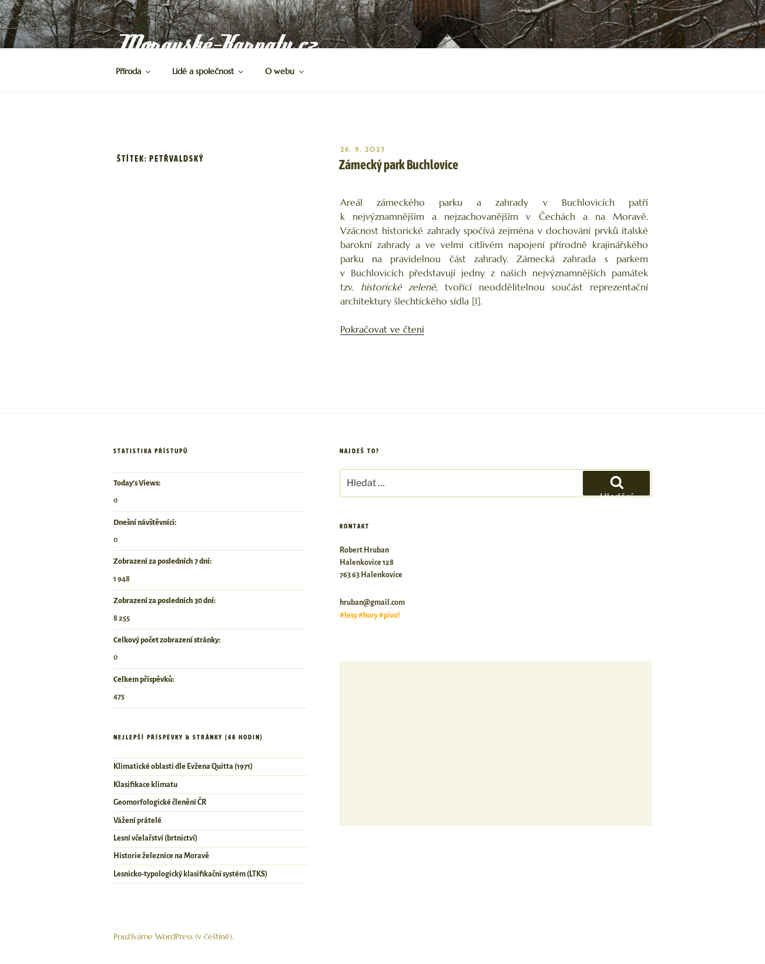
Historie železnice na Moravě (161, 856)
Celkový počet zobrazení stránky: (167, 640)
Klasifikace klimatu (145, 785)
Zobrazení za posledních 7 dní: (163, 561)
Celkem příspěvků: (144, 679)
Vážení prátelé (137, 820)
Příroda (134, 71)
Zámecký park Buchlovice (398, 164)
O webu (285, 71)
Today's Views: (137, 483)
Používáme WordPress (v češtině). (173, 936)
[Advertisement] (496, 743)
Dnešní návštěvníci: (145, 522)
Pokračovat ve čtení (382, 329)
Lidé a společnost (208, 71)
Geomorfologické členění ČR (159, 802)
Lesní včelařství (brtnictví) (155, 838)
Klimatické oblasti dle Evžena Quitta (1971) (183, 766)
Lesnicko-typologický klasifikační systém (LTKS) (190, 874)
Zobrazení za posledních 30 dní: (165, 601)
